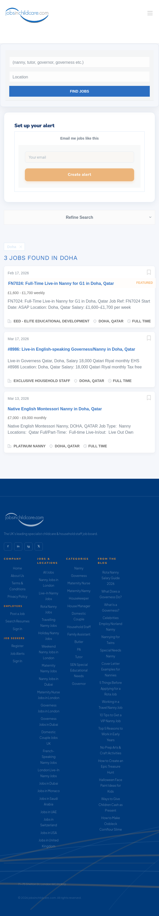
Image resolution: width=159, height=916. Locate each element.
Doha (11, 247)
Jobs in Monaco (48, 791)
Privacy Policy (17, 596)
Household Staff (79, 627)
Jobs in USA (48, 833)
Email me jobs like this (79, 138)
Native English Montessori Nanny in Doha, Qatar (55, 409)
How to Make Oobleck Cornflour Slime (110, 823)
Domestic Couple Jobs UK (48, 738)
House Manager (78, 606)
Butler (79, 642)
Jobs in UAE (49, 812)
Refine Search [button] (79, 217)
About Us (17, 576)
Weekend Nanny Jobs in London (48, 652)
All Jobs (48, 572)
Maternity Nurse (78, 583)
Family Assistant (79, 634)
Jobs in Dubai (48, 783)
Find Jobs (79, 91)
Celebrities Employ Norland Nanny (110, 623)
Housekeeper (79, 598)
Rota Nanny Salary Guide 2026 (111, 578)
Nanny (79, 568)
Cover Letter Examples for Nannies (110, 669)
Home (17, 568)
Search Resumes (17, 621)
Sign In (17, 629)
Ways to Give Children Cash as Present (110, 804)
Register (17, 646)
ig (28, 546)
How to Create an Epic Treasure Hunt (110, 766)
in (18, 546)
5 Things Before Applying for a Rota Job (111, 688)
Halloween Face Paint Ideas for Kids (110, 785)
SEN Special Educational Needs (79, 670)
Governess (79, 576)
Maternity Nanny (79, 591)
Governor (79, 684)
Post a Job (17, 614)
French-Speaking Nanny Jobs (48, 757)
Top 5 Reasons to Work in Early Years (110, 734)
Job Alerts (17, 654)
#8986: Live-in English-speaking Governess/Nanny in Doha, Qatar (71, 349)
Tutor (79, 657)
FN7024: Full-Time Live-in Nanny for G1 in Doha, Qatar (61, 283)
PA (79, 649)
